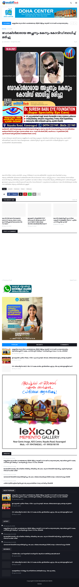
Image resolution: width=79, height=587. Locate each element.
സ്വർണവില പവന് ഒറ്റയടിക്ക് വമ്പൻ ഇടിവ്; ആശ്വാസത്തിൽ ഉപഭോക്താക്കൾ (36, 554)
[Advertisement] (39, 158)
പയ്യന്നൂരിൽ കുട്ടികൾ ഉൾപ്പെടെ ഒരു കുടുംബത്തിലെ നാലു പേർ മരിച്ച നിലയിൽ (28, 483)
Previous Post (7, 280)
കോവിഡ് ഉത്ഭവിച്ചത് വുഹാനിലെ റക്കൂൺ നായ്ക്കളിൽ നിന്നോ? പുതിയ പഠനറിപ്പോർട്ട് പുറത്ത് (64, 220)
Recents (39, 345)
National (16, 189)
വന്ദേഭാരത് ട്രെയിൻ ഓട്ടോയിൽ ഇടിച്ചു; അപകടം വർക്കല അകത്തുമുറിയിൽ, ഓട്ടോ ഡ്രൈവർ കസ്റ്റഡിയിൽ (36, 477)
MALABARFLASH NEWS (45, 581)
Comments (64, 345)
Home (4, 29)
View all (74, 200)
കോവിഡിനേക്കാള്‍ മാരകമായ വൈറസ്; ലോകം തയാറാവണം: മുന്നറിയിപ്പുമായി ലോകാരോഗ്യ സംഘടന (12, 221)
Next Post (73, 280)
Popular (15, 345)
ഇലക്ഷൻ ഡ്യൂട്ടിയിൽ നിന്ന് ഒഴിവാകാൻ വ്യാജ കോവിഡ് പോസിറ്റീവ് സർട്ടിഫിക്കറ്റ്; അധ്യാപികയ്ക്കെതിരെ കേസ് (37, 221)
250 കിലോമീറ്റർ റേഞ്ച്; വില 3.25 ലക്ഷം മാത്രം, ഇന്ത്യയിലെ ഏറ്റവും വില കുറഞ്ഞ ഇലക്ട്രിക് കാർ (42, 366)
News (22, 189)
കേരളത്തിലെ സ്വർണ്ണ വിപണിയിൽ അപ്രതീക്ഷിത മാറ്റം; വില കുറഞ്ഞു (33, 571)
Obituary (29, 189)
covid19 (9, 29)
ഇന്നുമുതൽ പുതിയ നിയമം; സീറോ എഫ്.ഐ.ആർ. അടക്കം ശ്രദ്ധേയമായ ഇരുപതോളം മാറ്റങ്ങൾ (41, 358)
